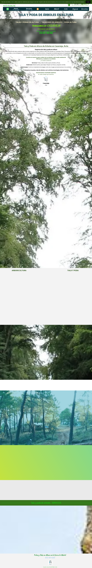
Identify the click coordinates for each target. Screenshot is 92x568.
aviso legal (71, 1)
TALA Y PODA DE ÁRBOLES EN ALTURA (45, 15)
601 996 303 (29, 10)
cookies (12, 1)
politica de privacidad (59, 1)
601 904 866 (16, 10)
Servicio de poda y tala (9, 5)
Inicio (47, 9)
